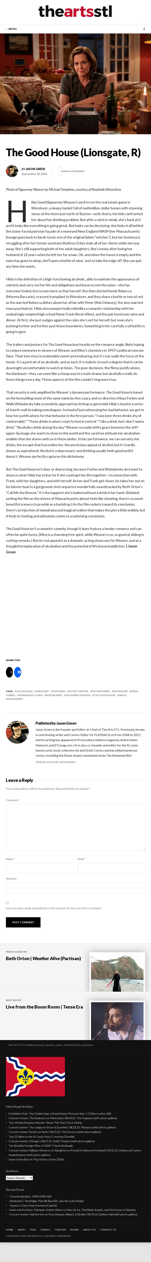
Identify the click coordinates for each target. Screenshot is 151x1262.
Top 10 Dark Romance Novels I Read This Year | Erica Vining (45, 1142)
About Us (89, 1249)
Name (10, 859)
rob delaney (54, 695)
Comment (13, 800)
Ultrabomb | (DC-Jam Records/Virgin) (46, 1220)
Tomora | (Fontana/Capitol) (33, 1225)
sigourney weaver (78, 695)
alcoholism (24, 691)
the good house (104, 695)
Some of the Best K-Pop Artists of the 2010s (36, 1179)
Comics (45, 1249)
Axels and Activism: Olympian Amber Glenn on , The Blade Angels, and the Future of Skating (72, 1229)
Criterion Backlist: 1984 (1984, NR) (30, 1216)
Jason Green (35, 169)
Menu (12, 29)
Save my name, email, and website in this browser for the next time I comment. (54, 908)
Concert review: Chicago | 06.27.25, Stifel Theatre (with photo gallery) (52, 1160)
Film (33, 1249)
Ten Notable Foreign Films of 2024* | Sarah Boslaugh (41, 1165)
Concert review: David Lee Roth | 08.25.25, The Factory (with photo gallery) (55, 1151)
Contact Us (108, 1249)
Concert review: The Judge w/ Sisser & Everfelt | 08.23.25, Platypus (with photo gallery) (62, 1147)
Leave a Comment (75, 171)
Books (74, 1249)
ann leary (42, 691)
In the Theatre (78, 691)
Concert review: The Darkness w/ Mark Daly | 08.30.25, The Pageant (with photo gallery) (63, 1137)
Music (22, 1249)
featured (59, 691)
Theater (60, 1249)
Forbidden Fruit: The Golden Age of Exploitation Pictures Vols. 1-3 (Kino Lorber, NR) (60, 1133)
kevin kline (120, 691)
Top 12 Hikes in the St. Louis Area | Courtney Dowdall (41, 1156)
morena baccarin (30, 695)
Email (81, 859)
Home (9, 1249)
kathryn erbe (101, 691)
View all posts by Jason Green (56, 762)
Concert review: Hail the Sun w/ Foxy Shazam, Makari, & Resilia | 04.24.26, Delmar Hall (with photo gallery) (73, 1234)
